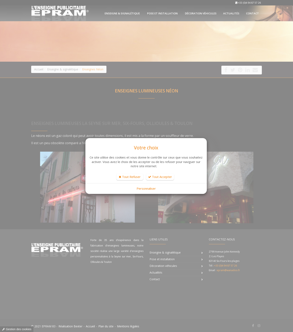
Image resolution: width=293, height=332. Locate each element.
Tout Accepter (160, 177)
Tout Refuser (130, 177)
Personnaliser (146, 188)
